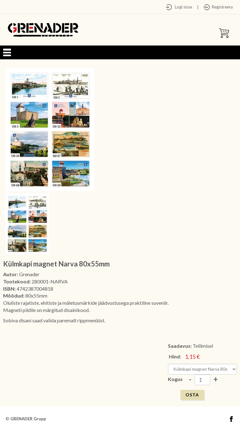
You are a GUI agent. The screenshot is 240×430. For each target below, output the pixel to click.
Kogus (175, 379)
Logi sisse (182, 6)
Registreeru (221, 6)
